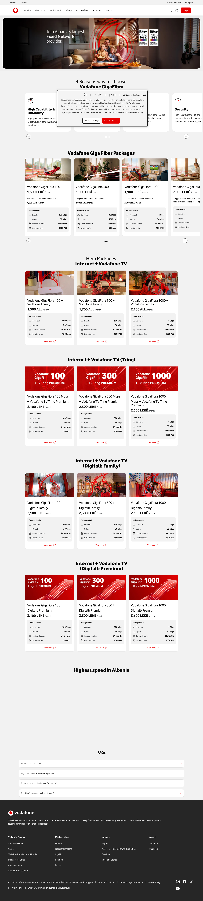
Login (186, 10)
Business (24, 3)
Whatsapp (153, 849)
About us (97, 10)
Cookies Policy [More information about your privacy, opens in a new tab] (136, 112)
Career (11, 849)
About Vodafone (15, 843)
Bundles (59, 843)
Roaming (59, 859)
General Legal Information (131, 882)
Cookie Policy (154, 882)
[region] (101, 763)
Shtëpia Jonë (55, 10)
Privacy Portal (17, 888)
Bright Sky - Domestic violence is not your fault (49, 888)
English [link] (190, 3)
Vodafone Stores (109, 859)
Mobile (27, 10)
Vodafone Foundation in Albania (22, 854)
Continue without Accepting (134, 95)
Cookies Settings (91, 121)
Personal (13, 3)
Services (106, 854)
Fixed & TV (40, 10)
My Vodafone (82, 10)
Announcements (15, 865)
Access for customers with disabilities (119, 849)
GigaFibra (59, 854)
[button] (101, 763)
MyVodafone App (173, 2)
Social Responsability (18, 870)
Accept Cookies (111, 121)
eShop (69, 10)
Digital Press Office (16, 859)
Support (109, 10)
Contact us (154, 843)
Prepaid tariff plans (63, 849)
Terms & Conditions (106, 882)
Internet (59, 865)
